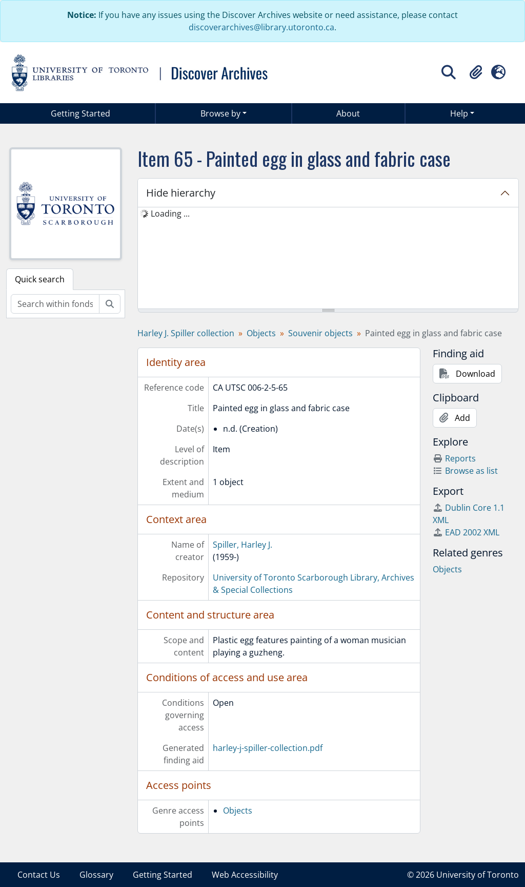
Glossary (96, 874)
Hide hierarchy (180, 193)
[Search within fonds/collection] (55, 304)
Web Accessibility (245, 874)
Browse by (220, 113)
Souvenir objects (320, 333)
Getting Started (80, 113)
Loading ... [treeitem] (170, 213)
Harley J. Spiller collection (185, 333)
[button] (476, 72)
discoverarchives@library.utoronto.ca (261, 27)
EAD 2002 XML (466, 532)
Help (459, 113)
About (348, 113)
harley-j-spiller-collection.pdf (267, 748)
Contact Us (38, 874)
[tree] (328, 258)
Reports (454, 458)
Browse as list (465, 470)
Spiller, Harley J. (242, 544)
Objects (261, 333)
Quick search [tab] (40, 279)
